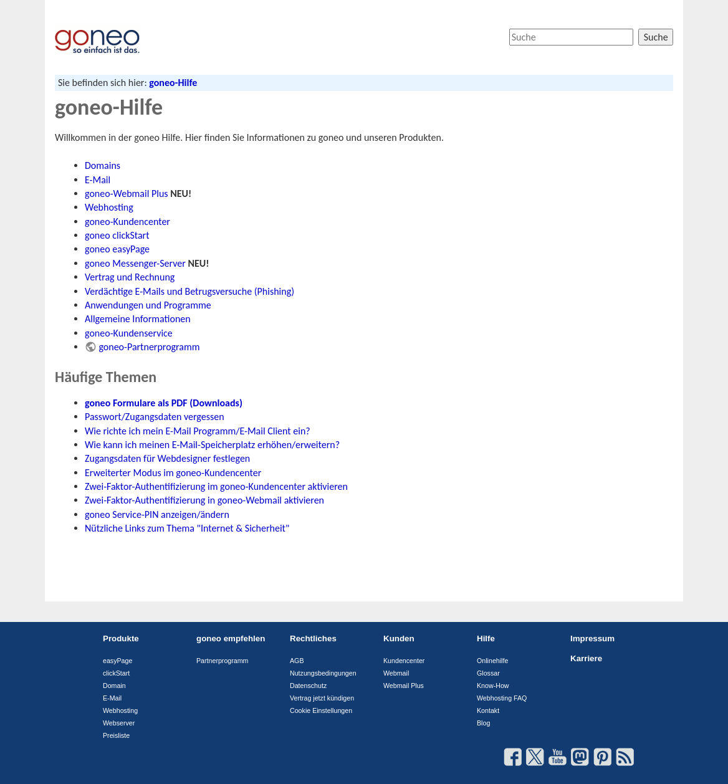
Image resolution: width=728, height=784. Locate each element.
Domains (102, 165)
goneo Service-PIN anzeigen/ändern (157, 514)
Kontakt (488, 710)
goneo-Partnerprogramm (148, 347)
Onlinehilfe (492, 660)
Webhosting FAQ (502, 698)
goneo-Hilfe (173, 82)
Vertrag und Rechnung (130, 277)
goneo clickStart (117, 235)
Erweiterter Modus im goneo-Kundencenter (173, 473)
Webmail (396, 673)
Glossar (488, 673)
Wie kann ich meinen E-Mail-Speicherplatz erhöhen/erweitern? (212, 445)
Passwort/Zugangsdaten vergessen (154, 417)
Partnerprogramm (222, 660)
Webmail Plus (403, 685)
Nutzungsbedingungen (323, 673)
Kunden (398, 638)
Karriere (586, 658)
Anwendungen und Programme (148, 305)
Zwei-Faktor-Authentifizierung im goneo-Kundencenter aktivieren (216, 486)
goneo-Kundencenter (127, 221)
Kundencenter (403, 660)
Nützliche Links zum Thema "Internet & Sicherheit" (187, 528)
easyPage (117, 660)
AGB (297, 660)
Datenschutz (308, 685)
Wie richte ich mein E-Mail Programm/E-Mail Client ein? (197, 431)
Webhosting (109, 207)
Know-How (493, 685)
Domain (114, 685)
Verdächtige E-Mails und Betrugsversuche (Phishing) (189, 291)
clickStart (116, 673)
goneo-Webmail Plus (126, 193)
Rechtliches (313, 638)
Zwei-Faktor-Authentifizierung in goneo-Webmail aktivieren (204, 500)
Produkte (121, 638)
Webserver (119, 723)
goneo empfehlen (230, 638)
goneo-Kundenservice (129, 333)
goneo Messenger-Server (135, 263)
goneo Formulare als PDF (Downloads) (163, 403)
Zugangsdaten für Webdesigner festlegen (167, 458)
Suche (656, 37)
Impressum (592, 638)
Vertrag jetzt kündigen (322, 698)
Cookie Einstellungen (321, 710)
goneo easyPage (117, 249)
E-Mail (97, 180)
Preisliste (116, 735)
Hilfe (486, 638)
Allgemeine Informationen (138, 319)
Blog (483, 723)
